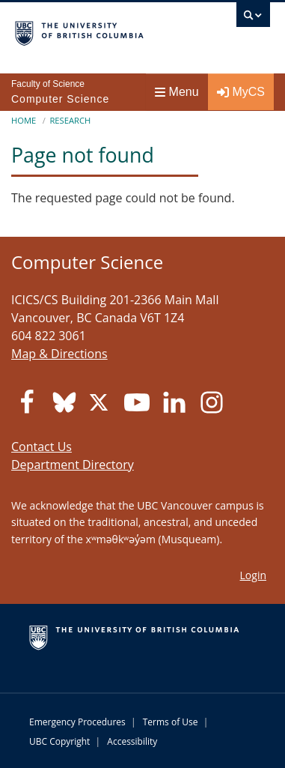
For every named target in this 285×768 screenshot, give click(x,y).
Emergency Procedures (77, 722)
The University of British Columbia (104, 30)
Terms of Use (170, 722)
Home (23, 120)
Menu (177, 91)
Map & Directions (59, 353)
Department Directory (72, 464)
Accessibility (132, 741)
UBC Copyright (59, 741)
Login (253, 575)
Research (70, 120)
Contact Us (41, 446)
